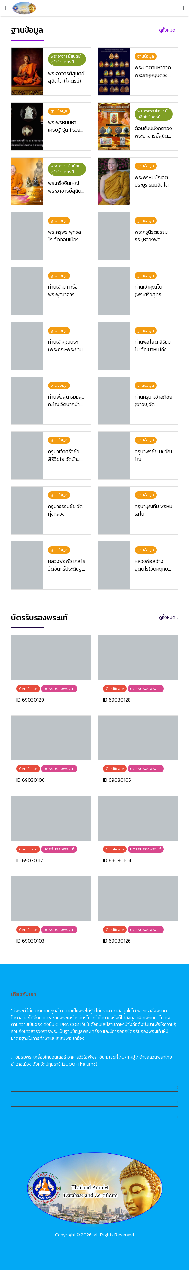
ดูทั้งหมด (167, 30)
